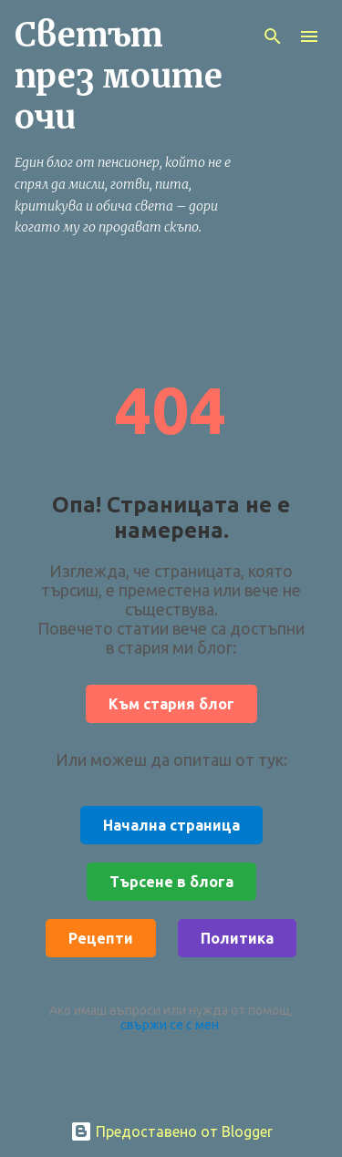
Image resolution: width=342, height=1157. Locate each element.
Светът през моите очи (119, 76)
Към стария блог (171, 704)
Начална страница (171, 825)
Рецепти (100, 938)
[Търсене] (273, 36)
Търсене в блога (171, 881)
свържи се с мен (169, 1025)
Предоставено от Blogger (171, 1131)
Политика (237, 938)
